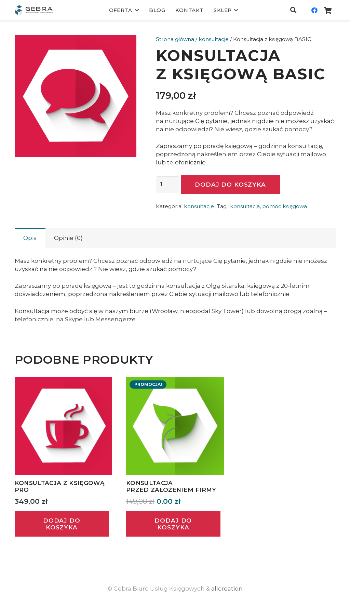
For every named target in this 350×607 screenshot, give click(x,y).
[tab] (30, 238)
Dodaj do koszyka (230, 184)
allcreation (227, 588)
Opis (30, 237)
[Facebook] (314, 10)
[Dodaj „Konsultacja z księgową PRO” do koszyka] (62, 524)
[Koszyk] (328, 10)
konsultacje (214, 39)
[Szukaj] (293, 10)
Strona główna (175, 39)
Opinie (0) (68, 237)
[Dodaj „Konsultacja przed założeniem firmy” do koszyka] (173, 524)
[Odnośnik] (34, 10)
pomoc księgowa (284, 206)
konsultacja (245, 206)
